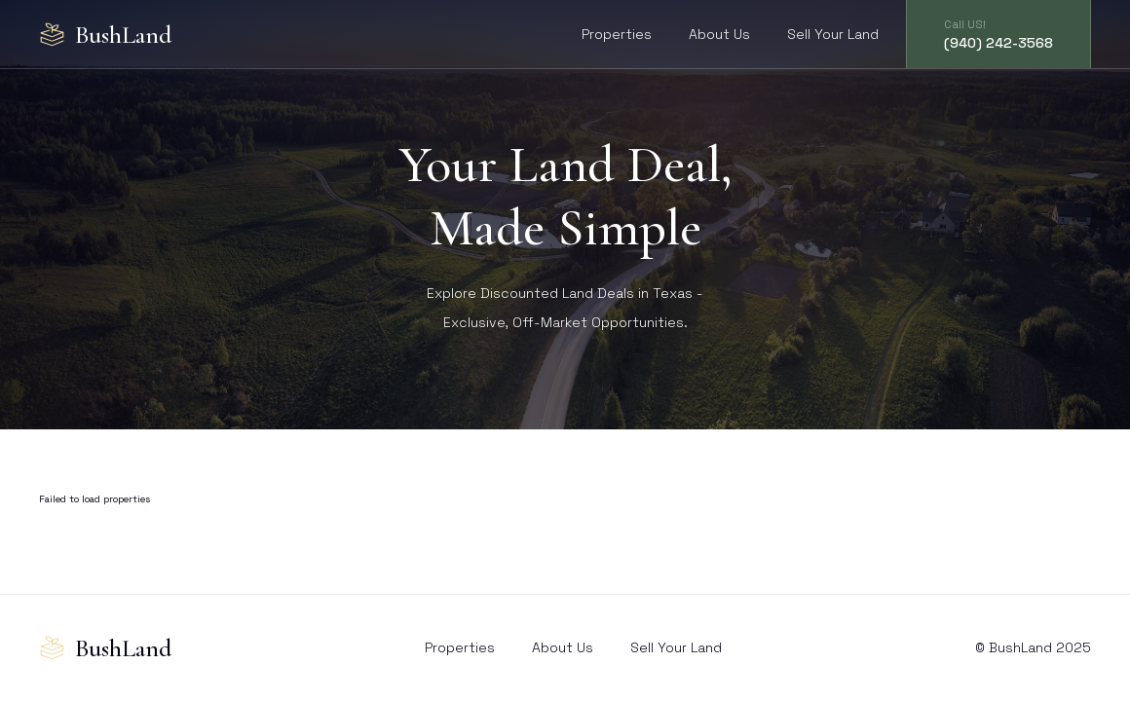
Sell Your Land (833, 34)
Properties (617, 34)
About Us (719, 34)
